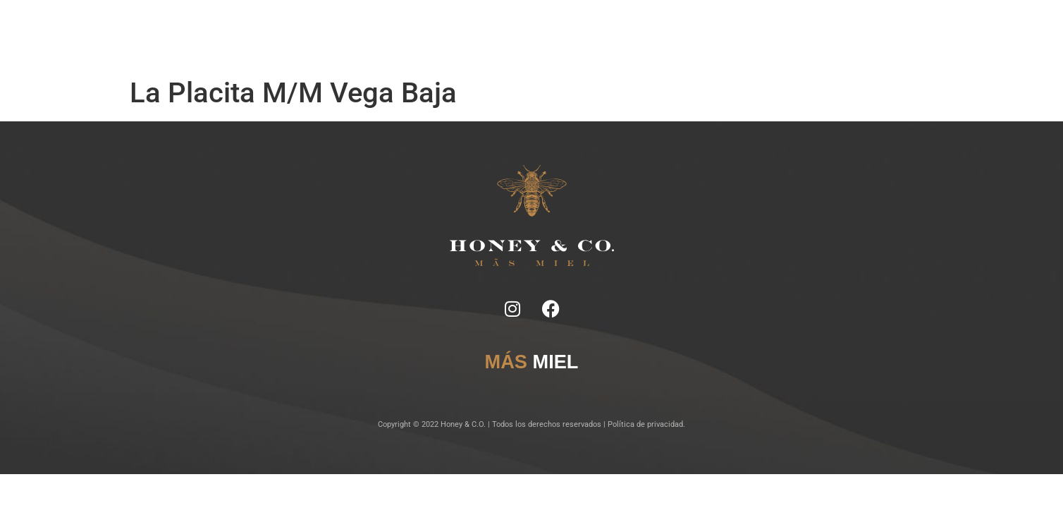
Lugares (525, 35)
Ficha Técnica (430, 35)
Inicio (343, 35)
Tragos (483, 35)
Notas (379, 35)
